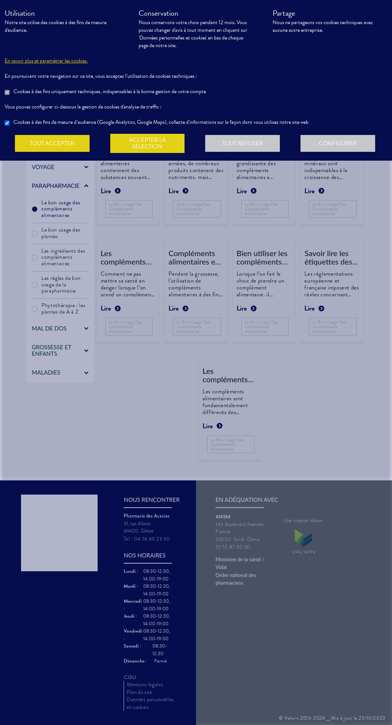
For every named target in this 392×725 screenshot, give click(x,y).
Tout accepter (52, 143)
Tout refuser (244, 143)
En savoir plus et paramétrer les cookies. (46, 61)
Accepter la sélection (148, 143)
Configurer (339, 143)
